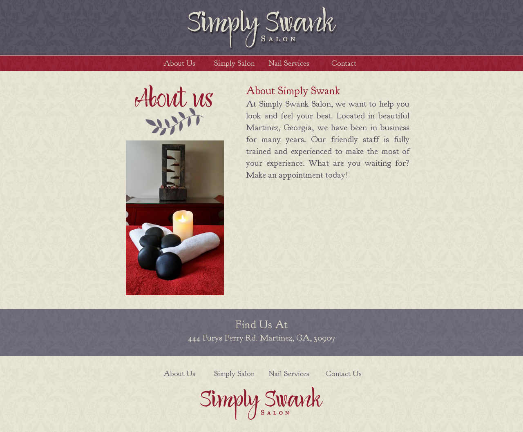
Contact (343, 63)
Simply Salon (234, 63)
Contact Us (344, 374)
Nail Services (288, 63)
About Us (179, 63)
